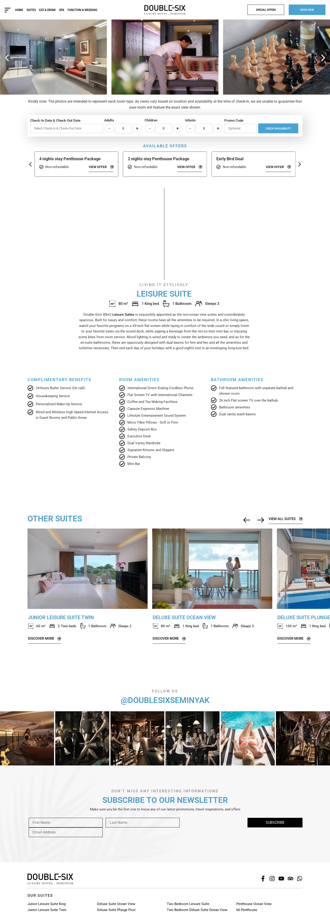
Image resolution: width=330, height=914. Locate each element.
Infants (190, 120)
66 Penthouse (246, 910)
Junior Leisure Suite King (47, 904)
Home (19, 10)
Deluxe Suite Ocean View (116, 904)
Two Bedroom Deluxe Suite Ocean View (197, 910)
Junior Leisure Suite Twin (47, 910)
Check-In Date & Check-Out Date (55, 120)
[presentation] (62, 836)
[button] (6, 57)
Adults (109, 120)
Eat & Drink (47, 10)
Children (151, 120)
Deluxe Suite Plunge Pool (116, 910)
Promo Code (233, 120)
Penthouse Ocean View (254, 904)
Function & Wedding (82, 10)
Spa (61, 10)
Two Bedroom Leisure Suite (188, 904)
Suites (31, 10)
